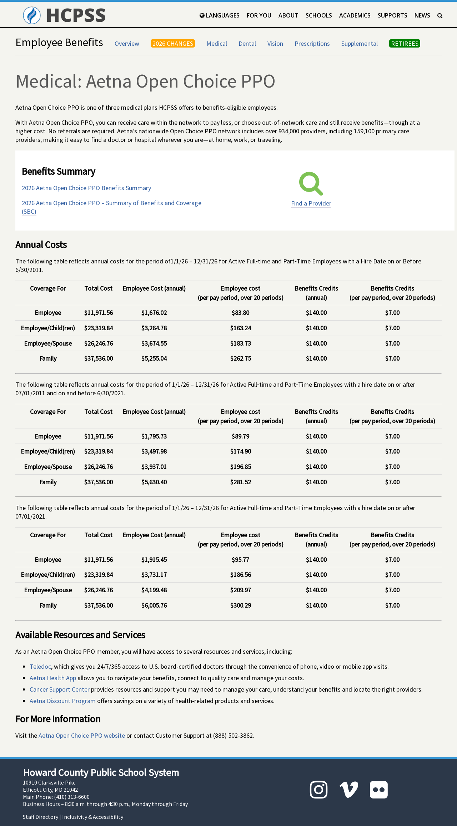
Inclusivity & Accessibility (92, 816)
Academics (355, 15)
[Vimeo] (348, 790)
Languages (220, 15)
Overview (127, 43)
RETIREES (404, 43)
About (288, 15)
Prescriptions (312, 43)
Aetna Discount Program (63, 701)
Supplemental (359, 43)
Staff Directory (40, 816)
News (422, 15)
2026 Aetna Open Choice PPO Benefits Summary (86, 188)
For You (259, 15)
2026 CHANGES (172, 43)
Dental (247, 43)
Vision (275, 43)
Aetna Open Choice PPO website (82, 735)
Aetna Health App (53, 678)
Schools (319, 15)
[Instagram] (319, 790)
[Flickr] (379, 790)
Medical (216, 43)
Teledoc (40, 666)
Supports (392, 15)
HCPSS (64, 14)
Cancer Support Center (60, 689)
